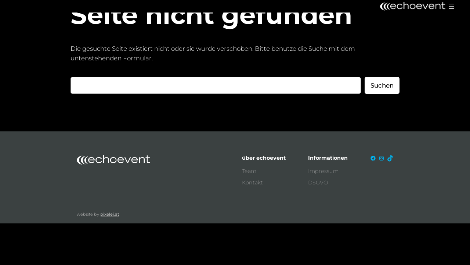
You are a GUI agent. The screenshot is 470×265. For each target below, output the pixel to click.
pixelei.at (109, 214)
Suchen (382, 85)
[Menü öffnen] (451, 6)
